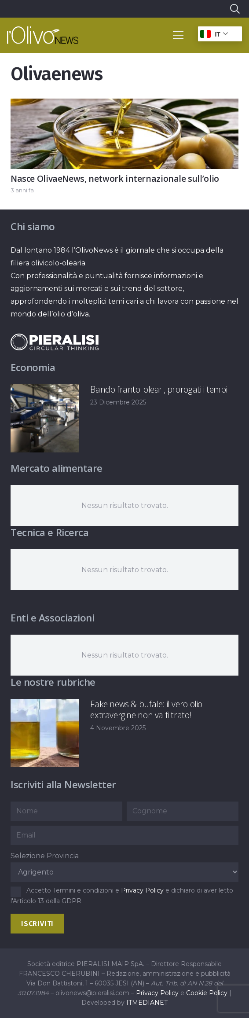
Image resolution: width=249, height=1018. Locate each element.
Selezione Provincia (45, 856)
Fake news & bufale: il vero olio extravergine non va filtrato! (146, 709)
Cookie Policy (206, 993)
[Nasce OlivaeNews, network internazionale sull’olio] (124, 105)
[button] (234, 9)
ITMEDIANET (147, 1003)
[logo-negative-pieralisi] (55, 342)
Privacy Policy (142, 890)
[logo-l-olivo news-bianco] (42, 35)
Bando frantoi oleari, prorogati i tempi (158, 389)
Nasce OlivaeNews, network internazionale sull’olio (115, 178)
